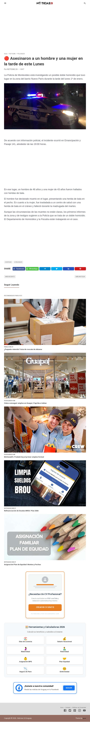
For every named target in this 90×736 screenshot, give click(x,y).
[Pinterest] (80, 270)
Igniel (84, 732)
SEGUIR (69, 702)
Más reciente (12, 280)
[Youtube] (84, 725)
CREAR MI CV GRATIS (45, 615)
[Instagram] (79, 725)
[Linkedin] (69, 270)
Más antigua (78, 280)
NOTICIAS (10, 263)
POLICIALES (23, 263)
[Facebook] (19, 270)
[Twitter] (34, 270)
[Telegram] (47, 270)
